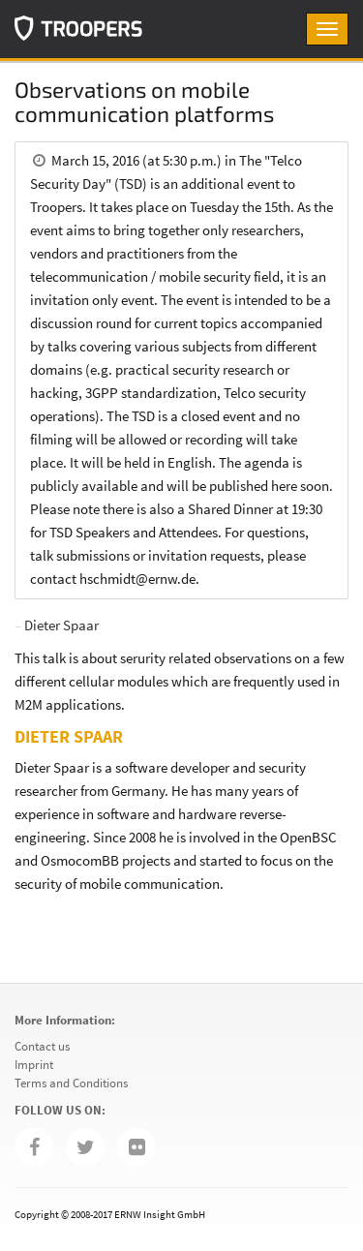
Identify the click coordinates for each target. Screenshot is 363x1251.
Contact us (42, 1046)
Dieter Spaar (61, 625)
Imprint (34, 1064)
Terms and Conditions (71, 1083)
